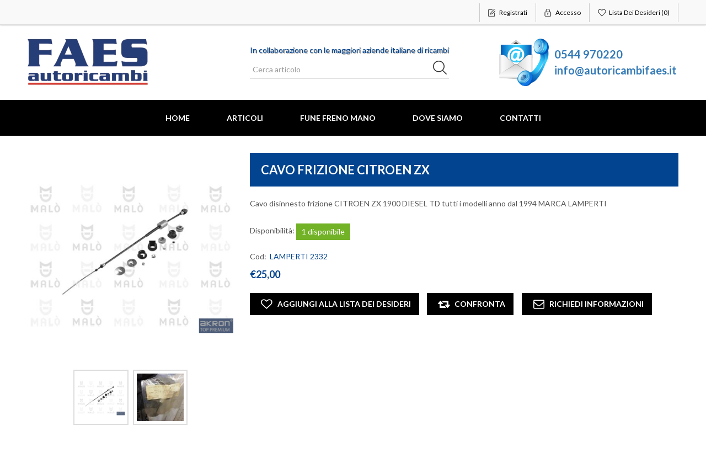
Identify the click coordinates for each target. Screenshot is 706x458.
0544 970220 (588, 54)
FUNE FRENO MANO (338, 118)
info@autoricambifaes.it (615, 70)
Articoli (245, 118)
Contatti (520, 118)
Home (177, 118)
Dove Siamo (438, 118)
